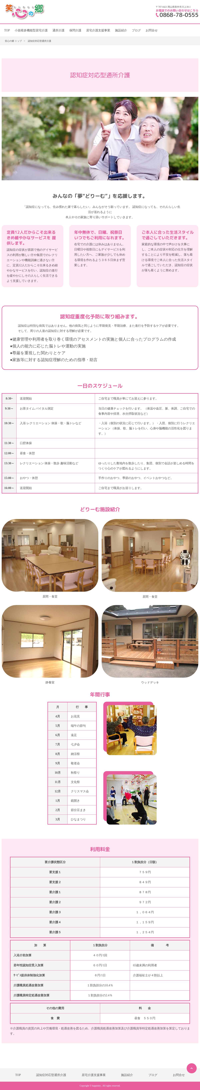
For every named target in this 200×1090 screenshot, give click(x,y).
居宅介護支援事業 (98, 30)
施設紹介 (121, 30)
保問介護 (75, 30)
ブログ (136, 30)
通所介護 (58, 30)
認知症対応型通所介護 (51, 1075)
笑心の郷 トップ (13, 41)
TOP (7, 30)
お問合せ (152, 30)
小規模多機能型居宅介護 (31, 30)
